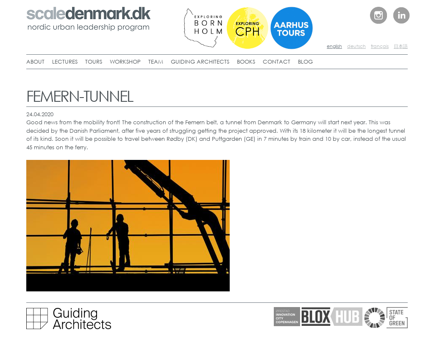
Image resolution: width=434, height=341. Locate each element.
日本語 (401, 46)
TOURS (93, 61)
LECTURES (65, 61)
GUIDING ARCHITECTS (200, 61)
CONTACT (276, 61)
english (334, 46)
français (380, 46)
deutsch (356, 46)
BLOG (305, 61)
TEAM (155, 61)
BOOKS (246, 61)
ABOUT (35, 61)
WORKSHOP (125, 61)
